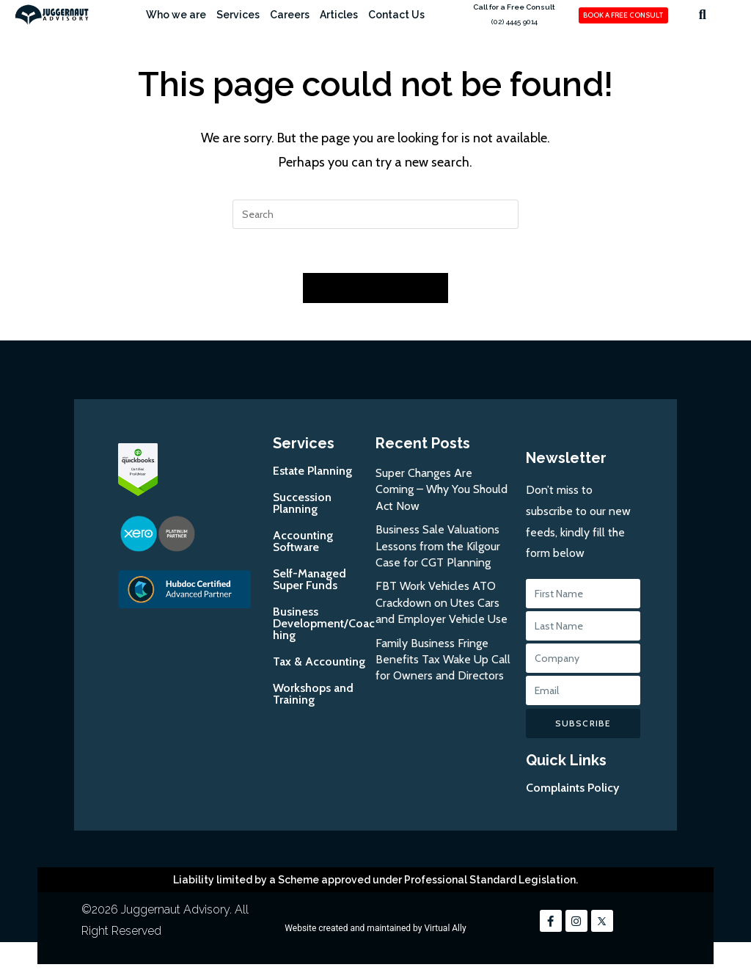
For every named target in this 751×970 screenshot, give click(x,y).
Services (238, 15)
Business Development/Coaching (324, 624)
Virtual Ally (445, 929)
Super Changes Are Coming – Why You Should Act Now (442, 490)
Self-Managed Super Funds (309, 580)
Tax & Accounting (319, 662)
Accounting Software (303, 542)
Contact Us (396, 15)
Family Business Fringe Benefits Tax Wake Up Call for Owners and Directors (443, 660)
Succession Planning (302, 504)
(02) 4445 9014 (514, 22)
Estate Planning (312, 471)
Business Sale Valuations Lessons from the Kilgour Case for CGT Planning (438, 546)
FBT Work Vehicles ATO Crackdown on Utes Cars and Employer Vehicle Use (442, 603)
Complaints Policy (572, 788)
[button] (702, 14)
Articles (339, 15)
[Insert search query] (375, 214)
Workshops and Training (313, 694)
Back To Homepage (375, 288)
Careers (289, 15)
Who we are (176, 15)
